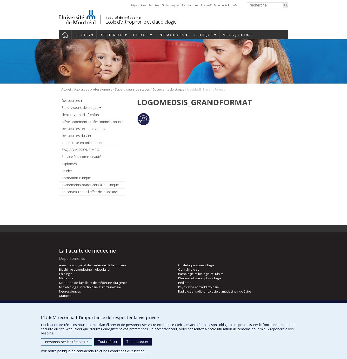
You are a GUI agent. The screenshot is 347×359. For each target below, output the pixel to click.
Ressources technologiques (83, 128)
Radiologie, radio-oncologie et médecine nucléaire (214, 291)
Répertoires (138, 5)
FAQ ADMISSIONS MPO (80, 149)
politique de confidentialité (77, 351)
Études (82, 34)
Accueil (65, 34)
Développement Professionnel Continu (92, 121)
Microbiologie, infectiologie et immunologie (90, 287)
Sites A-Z (206, 5)
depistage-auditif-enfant (81, 114)
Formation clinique (76, 178)
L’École (141, 34)
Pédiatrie (184, 283)
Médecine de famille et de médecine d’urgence (93, 283)
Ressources (171, 34)
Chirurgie (65, 274)
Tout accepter (137, 341)
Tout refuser (107, 341)
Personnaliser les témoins (66, 341)
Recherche (112, 34)
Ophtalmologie (189, 269)
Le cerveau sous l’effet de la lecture (89, 191)
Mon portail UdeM (225, 5)
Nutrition (65, 296)
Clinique (203, 34)
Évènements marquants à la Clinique (90, 185)
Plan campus (190, 5)
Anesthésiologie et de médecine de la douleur (92, 265)
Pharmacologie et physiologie (199, 278)
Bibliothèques (170, 5)
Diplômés (69, 164)
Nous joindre (237, 34)
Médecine (66, 278)
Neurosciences (70, 291)
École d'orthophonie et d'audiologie (141, 22)
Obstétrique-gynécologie (196, 265)
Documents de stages (168, 89)
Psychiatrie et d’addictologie (198, 287)
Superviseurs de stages (132, 89)
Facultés (153, 5)
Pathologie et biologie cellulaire (201, 274)
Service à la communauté (81, 156)
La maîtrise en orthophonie (83, 142)
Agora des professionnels (93, 89)
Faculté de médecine (123, 17)
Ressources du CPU (77, 135)
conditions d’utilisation (127, 351)
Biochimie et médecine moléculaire (84, 269)
